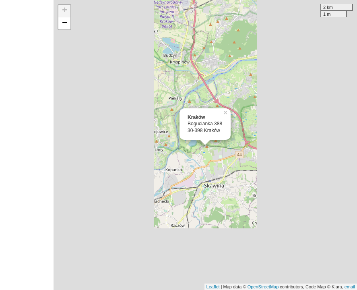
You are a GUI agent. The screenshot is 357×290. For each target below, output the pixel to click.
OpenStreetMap (263, 286)
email (350, 286)
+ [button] (64, 11)
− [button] (64, 23)
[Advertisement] (27, 145)
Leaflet (213, 286)
